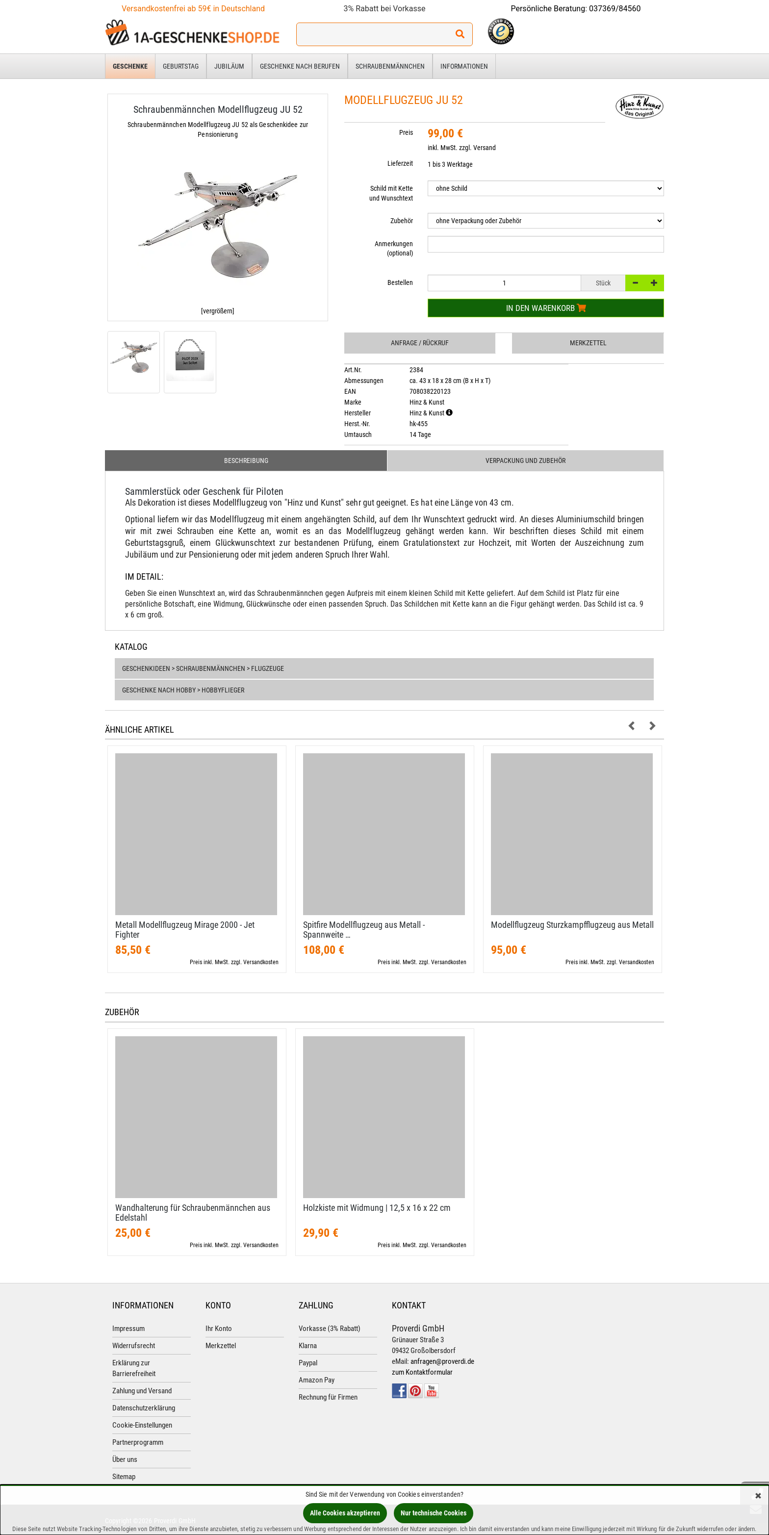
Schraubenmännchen (390, 66)
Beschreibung (246, 460)
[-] (635, 283)
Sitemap (123, 1476)
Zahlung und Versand (142, 1390)
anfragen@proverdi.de (442, 1361)
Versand (484, 148)
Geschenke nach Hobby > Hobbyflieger (183, 690)
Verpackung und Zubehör (525, 460)
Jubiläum (229, 66)
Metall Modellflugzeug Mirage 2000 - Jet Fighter (185, 930)
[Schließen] (758, 1496)
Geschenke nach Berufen (300, 66)
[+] (654, 283)
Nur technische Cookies (433, 1513)
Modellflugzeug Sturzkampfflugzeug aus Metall (572, 925)
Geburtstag (181, 66)
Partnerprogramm (137, 1442)
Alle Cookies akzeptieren (345, 1513)
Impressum (128, 1328)
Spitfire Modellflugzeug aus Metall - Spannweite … (364, 930)
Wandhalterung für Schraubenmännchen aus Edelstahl (192, 1212)
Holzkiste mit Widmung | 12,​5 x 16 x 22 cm (377, 1207)
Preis (406, 132)
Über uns (124, 1459)
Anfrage (420, 343)
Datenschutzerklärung (143, 1408)
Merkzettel (588, 343)
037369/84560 (615, 8)
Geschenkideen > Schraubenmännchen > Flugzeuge (203, 668)
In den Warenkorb (546, 308)
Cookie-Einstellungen (142, 1425)
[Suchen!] (460, 34)
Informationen (464, 66)
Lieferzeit (400, 163)
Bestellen (400, 282)
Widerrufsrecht (133, 1345)
